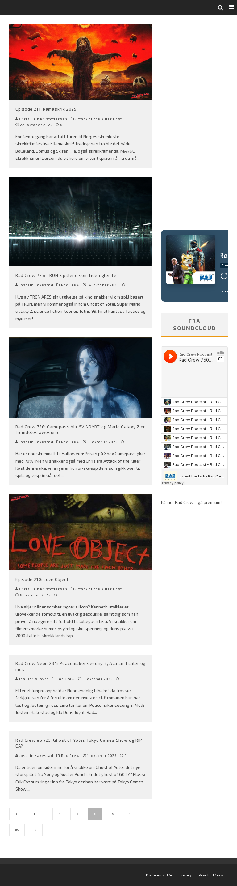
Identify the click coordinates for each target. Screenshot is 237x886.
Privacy (186, 875)
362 (17, 830)
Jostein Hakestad (34, 285)
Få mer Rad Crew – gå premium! (191, 502)
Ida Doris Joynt (32, 679)
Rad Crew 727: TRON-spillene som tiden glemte (66, 275)
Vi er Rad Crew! (212, 875)
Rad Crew (70, 285)
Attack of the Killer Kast (98, 119)
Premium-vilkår (159, 875)
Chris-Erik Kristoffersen (41, 119)
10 (131, 814)
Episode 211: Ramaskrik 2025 (46, 109)
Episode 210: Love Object (42, 579)
